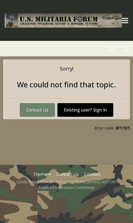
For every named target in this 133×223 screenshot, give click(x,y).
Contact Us (37, 110)
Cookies (92, 174)
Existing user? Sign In (85, 110)
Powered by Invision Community (67, 187)
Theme (42, 174)
